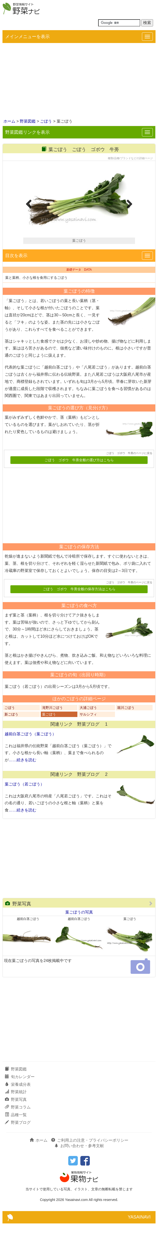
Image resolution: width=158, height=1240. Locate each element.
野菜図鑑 (28, 121)
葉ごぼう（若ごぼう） (24, 800)
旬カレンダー (20, 1093)
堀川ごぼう (126, 724)
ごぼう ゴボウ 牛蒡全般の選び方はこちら (79, 476)
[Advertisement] (79, 81)
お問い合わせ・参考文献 (79, 1162)
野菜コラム (18, 1124)
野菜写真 (18, 920)
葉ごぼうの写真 (79, 929)
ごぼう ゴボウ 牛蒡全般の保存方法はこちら (79, 606)
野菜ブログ (18, 1139)
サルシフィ (88, 731)
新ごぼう (11, 731)
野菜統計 (16, 1108)
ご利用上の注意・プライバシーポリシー (89, 1156)
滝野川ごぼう (52, 724)
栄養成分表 (18, 1101)
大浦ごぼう (88, 724)
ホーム (9, 121)
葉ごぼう (49, 731)
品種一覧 (16, 1131)
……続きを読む (22, 776)
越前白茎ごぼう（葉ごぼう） (30, 750)
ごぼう (46, 121)
